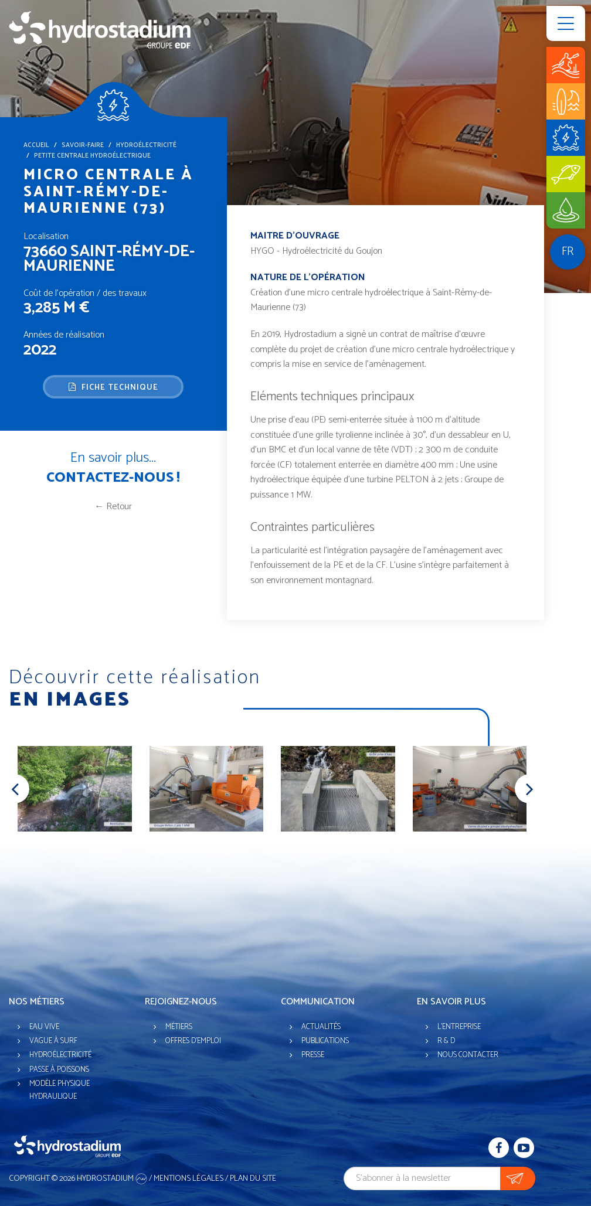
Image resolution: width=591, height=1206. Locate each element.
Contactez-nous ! (113, 477)
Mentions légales (188, 1178)
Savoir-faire (83, 145)
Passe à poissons (59, 1070)
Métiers (178, 1027)
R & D (446, 1041)
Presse (312, 1055)
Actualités (321, 1027)
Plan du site (253, 1178)
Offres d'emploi (193, 1041)
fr (567, 251)
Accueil (36, 145)
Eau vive (44, 1027)
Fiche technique (113, 387)
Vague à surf (53, 1041)
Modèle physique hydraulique (59, 1090)
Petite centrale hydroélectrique (92, 156)
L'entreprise (459, 1027)
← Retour (113, 507)
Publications (325, 1041)
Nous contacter (467, 1055)
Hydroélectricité (146, 145)
